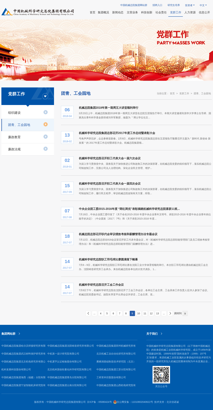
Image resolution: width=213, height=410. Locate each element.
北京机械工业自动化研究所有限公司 (116, 353)
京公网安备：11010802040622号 (133, 402)
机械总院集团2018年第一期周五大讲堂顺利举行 (108, 107)
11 (145, 313)
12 (151, 313)
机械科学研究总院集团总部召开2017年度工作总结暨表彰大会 (117, 133)
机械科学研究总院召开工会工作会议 (101, 284)
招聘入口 (157, 5)
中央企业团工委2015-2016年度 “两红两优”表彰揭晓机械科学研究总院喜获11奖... (129, 208)
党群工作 (184, 93)
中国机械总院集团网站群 (133, 5)
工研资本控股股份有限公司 (111, 377)
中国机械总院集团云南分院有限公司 (67, 385)
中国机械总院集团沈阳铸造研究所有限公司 (70, 345)
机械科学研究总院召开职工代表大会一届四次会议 (110, 183)
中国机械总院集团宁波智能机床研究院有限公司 (23, 386)
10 (138, 313)
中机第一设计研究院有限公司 (63, 353)
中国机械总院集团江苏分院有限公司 (116, 369)
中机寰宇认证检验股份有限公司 (64, 361)
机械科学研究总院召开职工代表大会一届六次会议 (110, 158)
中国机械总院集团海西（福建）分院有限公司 (23, 378)
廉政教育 (28, 136)
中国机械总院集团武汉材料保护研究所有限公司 (23, 355)
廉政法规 (28, 148)
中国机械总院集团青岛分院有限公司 (67, 377)
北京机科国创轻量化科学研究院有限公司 (69, 369)
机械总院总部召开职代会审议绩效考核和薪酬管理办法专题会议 (118, 234)
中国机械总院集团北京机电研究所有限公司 (23, 363)
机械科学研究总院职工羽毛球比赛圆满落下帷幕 (108, 259)
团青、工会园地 (28, 124)
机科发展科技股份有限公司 (16, 369)
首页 (172, 93)
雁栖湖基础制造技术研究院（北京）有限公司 (116, 363)
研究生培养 (174, 5)
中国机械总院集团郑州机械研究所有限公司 (116, 347)
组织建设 (28, 112)
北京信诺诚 (173, 402)
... (94, 313)
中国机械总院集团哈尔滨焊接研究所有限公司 (23, 347)
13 (157, 313)
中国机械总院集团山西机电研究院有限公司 (116, 386)
